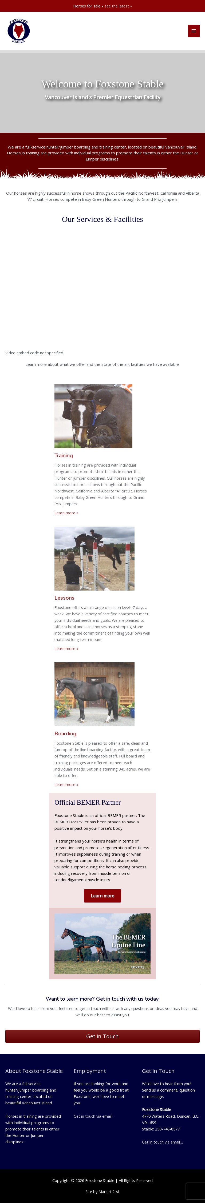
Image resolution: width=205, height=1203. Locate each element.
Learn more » (66, 512)
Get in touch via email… (94, 1116)
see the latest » (118, 6)
